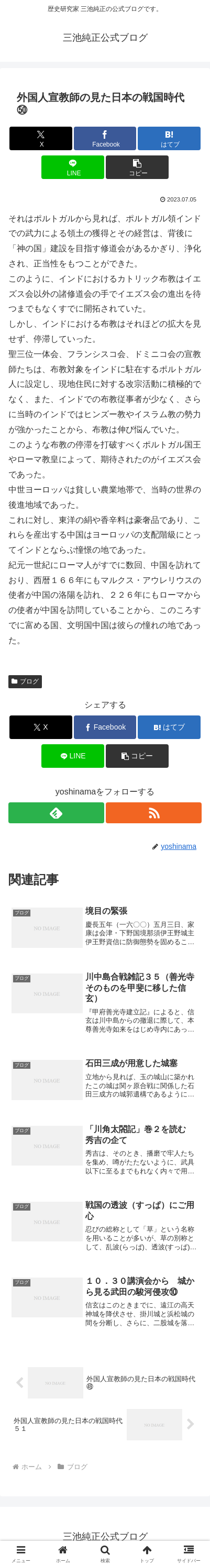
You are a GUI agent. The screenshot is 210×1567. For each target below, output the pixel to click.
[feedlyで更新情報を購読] (56, 812)
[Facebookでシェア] (105, 138)
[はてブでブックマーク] (169, 138)
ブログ (25, 681)
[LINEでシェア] (72, 167)
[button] (137, 167)
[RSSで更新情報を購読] (154, 812)
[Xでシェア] (40, 138)
